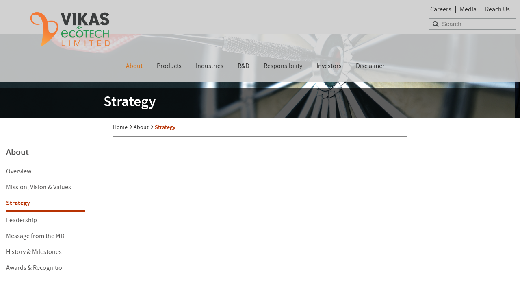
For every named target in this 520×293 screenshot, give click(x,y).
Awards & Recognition (36, 268)
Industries (209, 66)
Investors (329, 66)
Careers (440, 9)
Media (468, 9)
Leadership (21, 220)
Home (120, 127)
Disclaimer (370, 66)
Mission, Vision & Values (38, 187)
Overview (18, 171)
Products (169, 66)
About (134, 66)
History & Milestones (34, 252)
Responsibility (283, 66)
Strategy (18, 203)
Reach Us (497, 9)
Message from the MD (35, 236)
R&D (243, 66)
